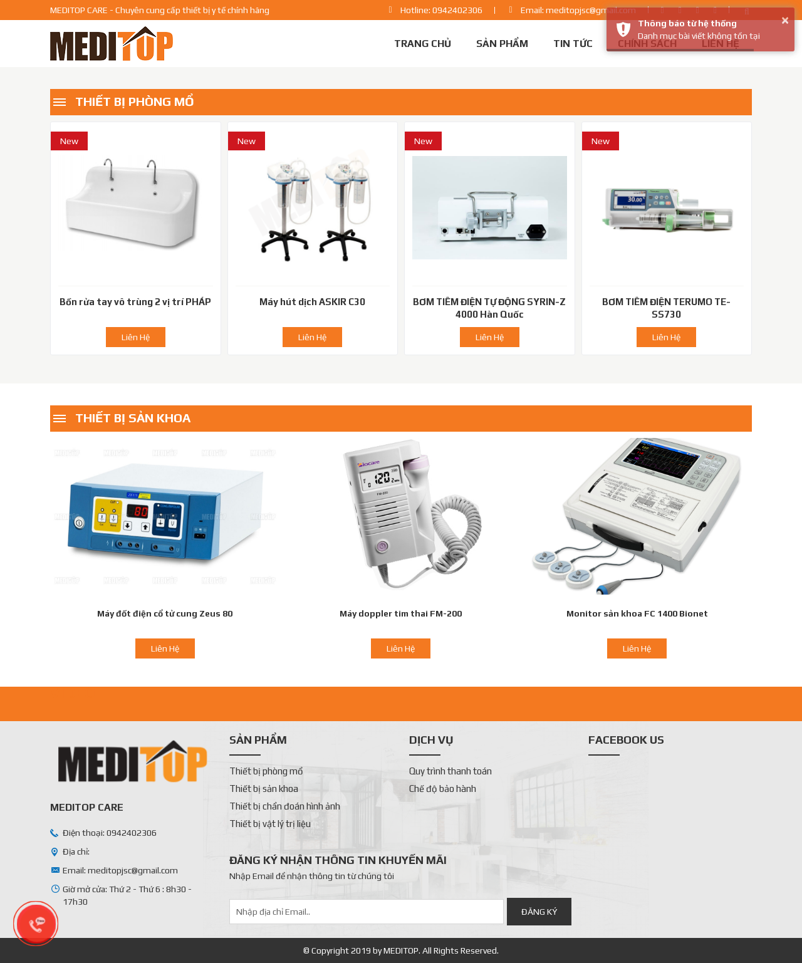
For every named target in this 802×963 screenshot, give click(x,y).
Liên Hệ (136, 337)
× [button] (785, 20)
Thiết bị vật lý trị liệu (270, 823)
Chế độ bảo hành (442, 788)
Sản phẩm (502, 43)
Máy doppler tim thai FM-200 (401, 613)
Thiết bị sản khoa (132, 417)
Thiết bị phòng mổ (134, 101)
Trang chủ (422, 43)
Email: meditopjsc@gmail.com (578, 10)
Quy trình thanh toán (450, 771)
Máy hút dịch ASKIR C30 (312, 301)
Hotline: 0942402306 (441, 10)
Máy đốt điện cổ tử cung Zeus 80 (164, 613)
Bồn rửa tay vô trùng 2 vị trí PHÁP (135, 301)
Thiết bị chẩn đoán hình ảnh (284, 806)
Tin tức (573, 43)
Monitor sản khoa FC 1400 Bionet (637, 613)
